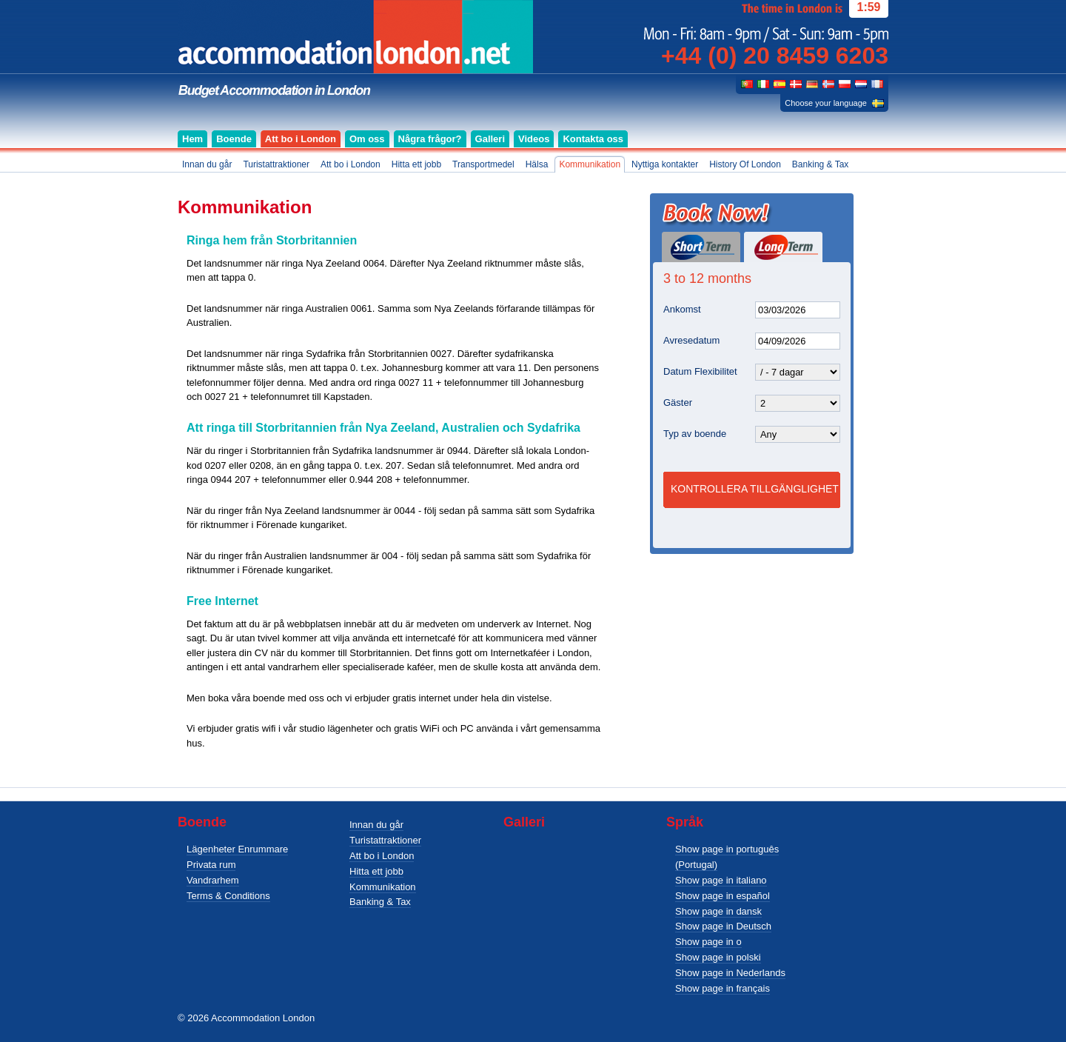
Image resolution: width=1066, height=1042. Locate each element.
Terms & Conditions (228, 895)
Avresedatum (691, 340)
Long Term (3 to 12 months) (783, 247)
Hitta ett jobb (376, 871)
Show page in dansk (718, 911)
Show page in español (722, 895)
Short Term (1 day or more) (701, 247)
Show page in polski (718, 957)
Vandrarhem (213, 880)
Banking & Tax (380, 901)
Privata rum (211, 864)
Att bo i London (381, 855)
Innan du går (376, 824)
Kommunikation (382, 886)
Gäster (677, 402)
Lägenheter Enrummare (237, 849)
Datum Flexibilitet (700, 371)
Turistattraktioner (385, 840)
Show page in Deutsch (723, 926)
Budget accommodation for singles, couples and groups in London (355, 49)
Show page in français (722, 988)
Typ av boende (694, 433)
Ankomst (682, 309)
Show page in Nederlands (730, 972)
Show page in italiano (721, 880)
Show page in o (708, 941)
